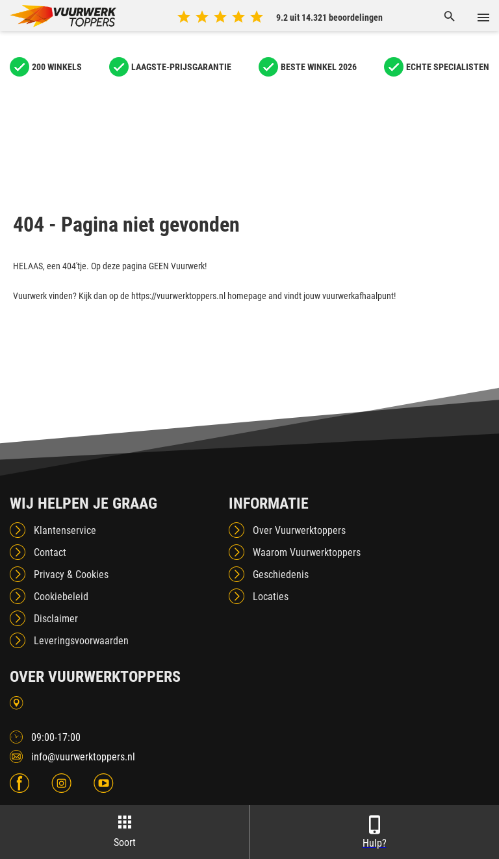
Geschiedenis (281, 574)
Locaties (270, 596)
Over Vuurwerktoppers (299, 530)
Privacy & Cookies (71, 574)
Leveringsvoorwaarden (81, 641)
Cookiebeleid (61, 596)
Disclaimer (56, 618)
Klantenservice (65, 530)
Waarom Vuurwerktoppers (307, 552)
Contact (50, 552)
